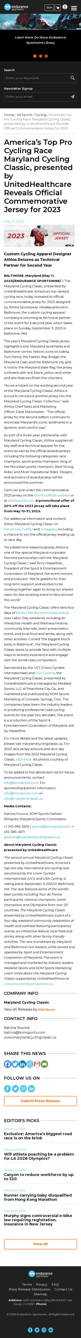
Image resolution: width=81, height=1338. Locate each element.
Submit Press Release (40, 1101)
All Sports (24, 115)
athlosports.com (21, 501)
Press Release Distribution (29, 1289)
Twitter (27, 529)
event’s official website (52, 495)
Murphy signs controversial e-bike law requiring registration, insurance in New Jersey (38, 1219)
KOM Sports (46, 1009)
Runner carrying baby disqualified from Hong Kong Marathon (38, 1197)
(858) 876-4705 (58, 1304)
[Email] (44, 1064)
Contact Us (63, 1289)
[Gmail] (37, 1064)
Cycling (40, 115)
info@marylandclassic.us (23, 799)
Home (9, 115)
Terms (27, 1284)
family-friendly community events (42, 613)
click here (23, 759)
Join (49, 7)
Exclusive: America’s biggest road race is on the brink (38, 1136)
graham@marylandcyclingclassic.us (32, 837)
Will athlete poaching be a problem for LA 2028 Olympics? (39, 1156)
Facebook (12, 529)
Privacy (41, 1284)
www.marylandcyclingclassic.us (30, 1037)
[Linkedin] (22, 1064)
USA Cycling (45, 673)
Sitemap (40, 1294)
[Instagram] (29, 1064)
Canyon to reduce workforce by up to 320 (38, 1176)
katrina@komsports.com (51, 827)
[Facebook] (7, 1064)
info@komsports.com (21, 783)
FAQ (55, 1284)
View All (40, 1244)
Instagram (48, 529)
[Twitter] (15, 1064)
